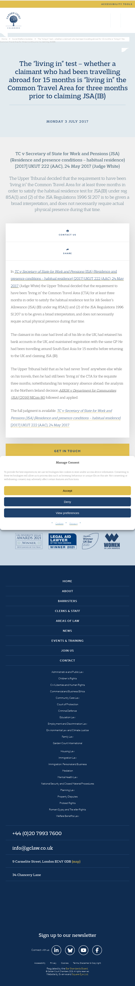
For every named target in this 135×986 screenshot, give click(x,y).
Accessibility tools (117, 4)
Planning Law (67, 790)
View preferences (67, 513)
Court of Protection (67, 704)
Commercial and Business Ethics (67, 691)
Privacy (74, 523)
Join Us (67, 650)
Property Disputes (68, 796)
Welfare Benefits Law (67, 815)
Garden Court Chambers (13, 20)
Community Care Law (67, 697)
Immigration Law (68, 757)
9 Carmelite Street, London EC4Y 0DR (46, 861)
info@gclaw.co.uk (32, 848)
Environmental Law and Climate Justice (67, 730)
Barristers (67, 601)
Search (106, 20)
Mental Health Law (68, 777)
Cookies (59, 523)
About (67, 591)
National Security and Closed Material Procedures (67, 783)
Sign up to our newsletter (67, 935)
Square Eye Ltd (80, 974)
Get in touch (67, 451)
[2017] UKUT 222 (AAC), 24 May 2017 (66, 417)
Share (67, 251)
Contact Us (67, 233)
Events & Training (67, 640)
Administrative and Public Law (67, 671)
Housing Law (68, 751)
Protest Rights (68, 803)
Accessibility (40, 963)
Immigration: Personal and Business (67, 764)
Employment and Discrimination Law (67, 723)
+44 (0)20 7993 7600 (115, 20)
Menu (125, 20)
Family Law (67, 736)
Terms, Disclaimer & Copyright (87, 963)
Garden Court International (67, 743)
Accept (67, 490)
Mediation (67, 770)
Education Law (67, 717)
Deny (67, 502)
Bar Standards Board (77, 968)
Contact (67, 660)
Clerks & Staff (67, 611)
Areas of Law (67, 621)
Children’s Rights (67, 678)
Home (67, 581)
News (67, 631)
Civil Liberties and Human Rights (67, 684)
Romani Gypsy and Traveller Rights (67, 809)
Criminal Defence (67, 710)
